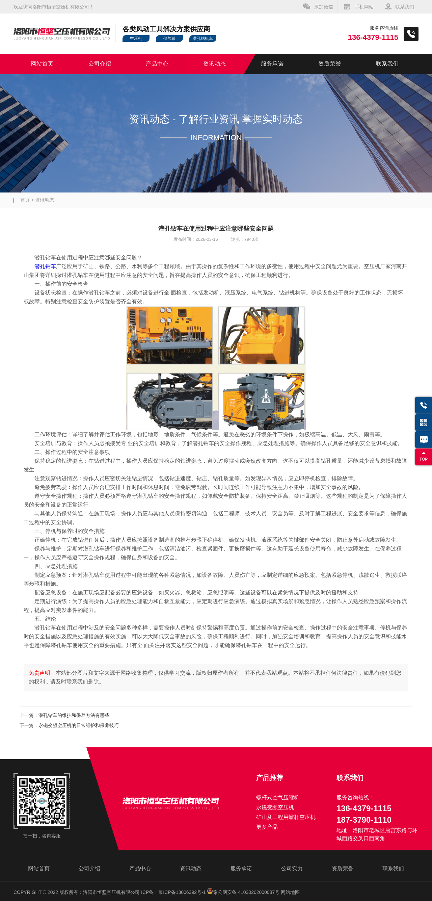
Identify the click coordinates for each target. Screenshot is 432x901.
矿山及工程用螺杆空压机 (286, 817)
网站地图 (290, 892)
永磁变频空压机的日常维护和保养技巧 (78, 725)
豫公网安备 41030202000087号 (243, 892)
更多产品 (267, 827)
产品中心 (157, 64)
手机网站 (364, 6)
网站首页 (42, 64)
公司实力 (292, 868)
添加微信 (323, 6)
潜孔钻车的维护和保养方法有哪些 (73, 715)
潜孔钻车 (45, 266)
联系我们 (404, 6)
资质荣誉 (329, 64)
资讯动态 (214, 64)
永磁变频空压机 (275, 807)
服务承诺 (272, 64)
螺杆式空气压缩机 (277, 797)
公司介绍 (99, 64)
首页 (25, 200)
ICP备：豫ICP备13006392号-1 (173, 892)
